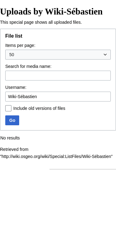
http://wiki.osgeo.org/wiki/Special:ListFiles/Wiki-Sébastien (56, 156)
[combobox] (58, 55)
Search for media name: (28, 66)
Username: (15, 87)
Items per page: (20, 45)
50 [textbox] (11, 54)
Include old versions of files (39, 108)
